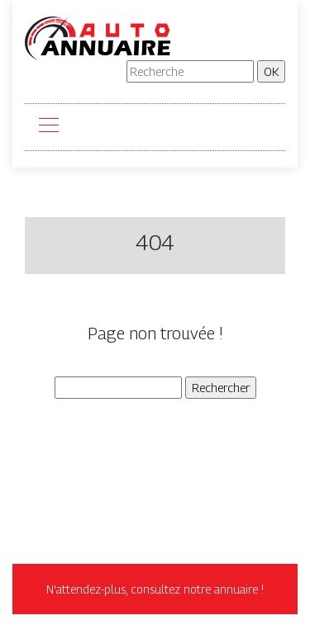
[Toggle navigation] (48, 127)
